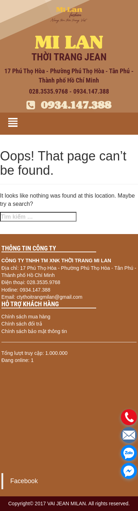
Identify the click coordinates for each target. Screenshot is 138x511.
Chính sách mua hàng (25, 316)
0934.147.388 (68, 105)
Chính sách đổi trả (21, 324)
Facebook (24, 481)
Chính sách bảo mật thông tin (34, 331)
